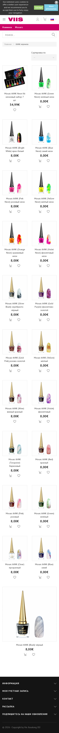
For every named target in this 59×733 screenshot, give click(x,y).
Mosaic (19, 27)
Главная (7, 44)
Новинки (7, 27)
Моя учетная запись (15, 691)
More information (51, 7)
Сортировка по (38, 52)
